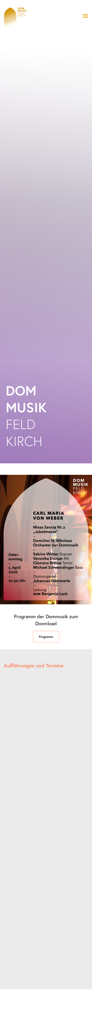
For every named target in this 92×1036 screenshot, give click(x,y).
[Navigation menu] (85, 16)
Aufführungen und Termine (34, 665)
